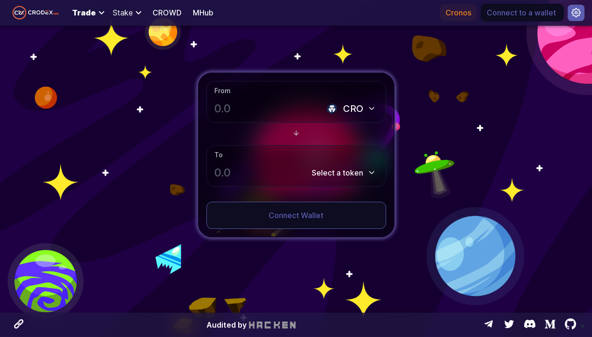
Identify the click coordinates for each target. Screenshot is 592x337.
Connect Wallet (296, 215)
